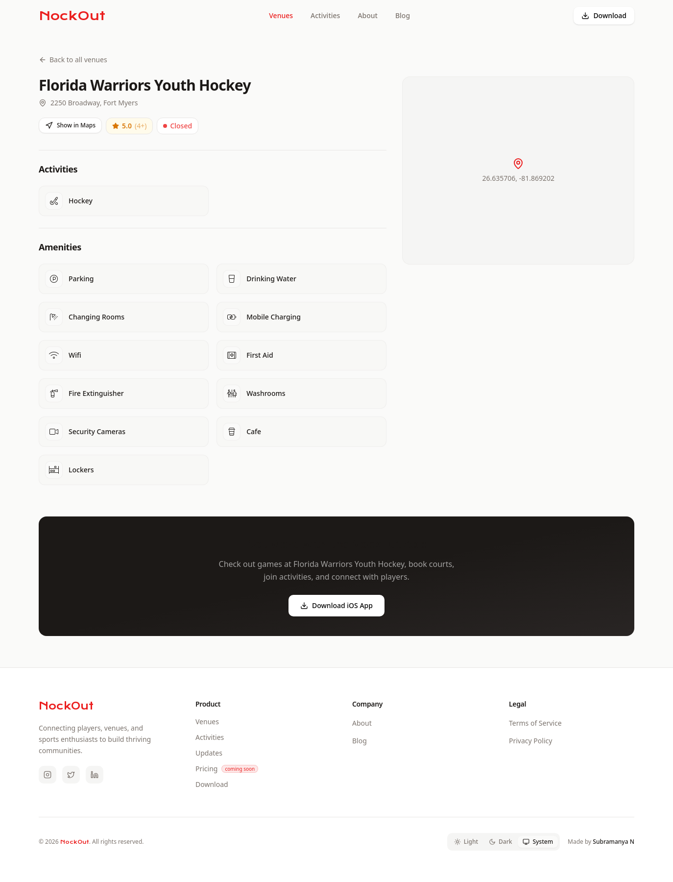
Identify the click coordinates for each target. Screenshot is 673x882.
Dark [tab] (500, 841)
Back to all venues (73, 59)
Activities (325, 15)
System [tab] (538, 841)
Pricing (206, 768)
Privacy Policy (530, 740)
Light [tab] (466, 841)
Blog (402, 15)
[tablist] (503, 842)
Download (603, 15)
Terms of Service (535, 723)
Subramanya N (613, 841)
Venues (281, 15)
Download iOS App (336, 605)
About (368, 15)
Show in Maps (70, 125)
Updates (208, 753)
